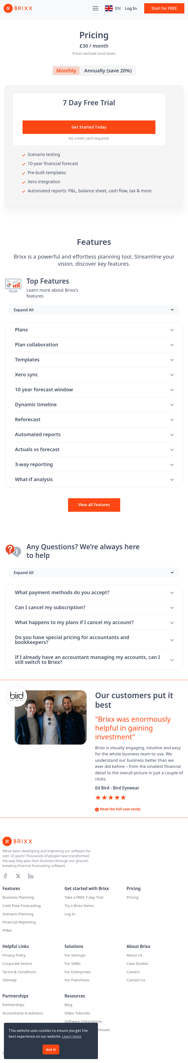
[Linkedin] (31, 876)
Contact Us (136, 979)
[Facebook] (5, 876)
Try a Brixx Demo (79, 905)
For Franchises (77, 979)
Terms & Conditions (19, 971)
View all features (94, 504)
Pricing (133, 897)
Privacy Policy (14, 955)
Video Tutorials (77, 1013)
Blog (68, 1004)
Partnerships (13, 1004)
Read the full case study (120, 809)
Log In (131, 8)
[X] (18, 876)
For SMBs (73, 963)
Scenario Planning (18, 913)
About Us (134, 955)
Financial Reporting (19, 921)
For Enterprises (78, 971)
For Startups (75, 955)
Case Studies (137, 963)
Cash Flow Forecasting (21, 905)
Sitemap (9, 979)
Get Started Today (88, 127)
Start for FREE (164, 8)
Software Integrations (83, 1021)
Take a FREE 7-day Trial (84, 897)
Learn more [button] (71, 1036)
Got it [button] (51, 1049)
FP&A (7, 930)
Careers (133, 971)
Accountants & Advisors (22, 1013)
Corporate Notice (17, 963)
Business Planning (18, 897)
